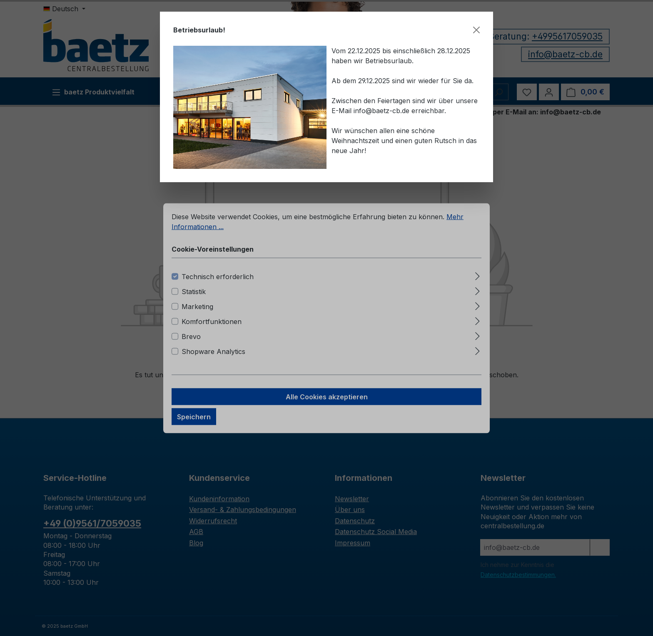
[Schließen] (476, 30)
